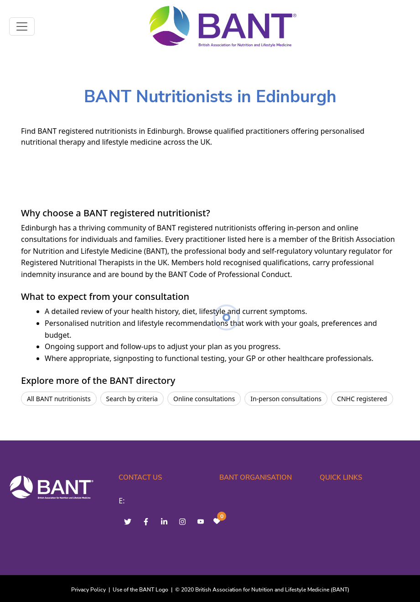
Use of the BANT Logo (140, 589)
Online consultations (204, 398)
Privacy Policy (88, 589)
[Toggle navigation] (22, 26)
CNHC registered (362, 398)
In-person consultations (285, 398)
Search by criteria (132, 398)
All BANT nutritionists (59, 398)
